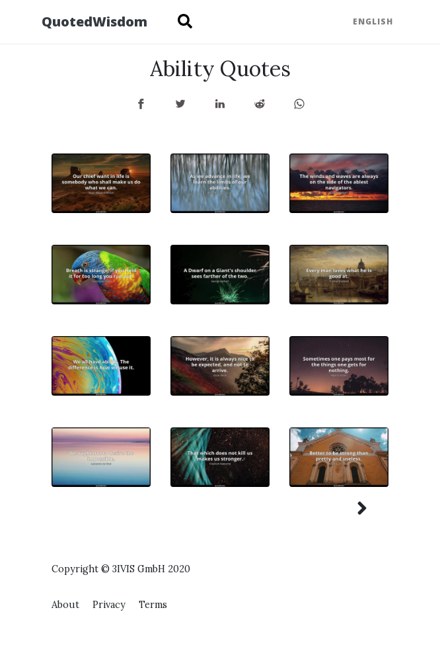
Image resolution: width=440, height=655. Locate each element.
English (373, 21)
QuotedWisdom (94, 21)
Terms (153, 605)
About (65, 605)
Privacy (109, 605)
